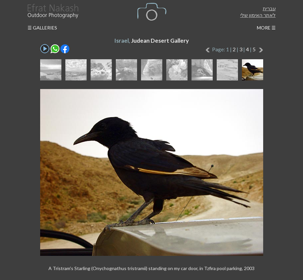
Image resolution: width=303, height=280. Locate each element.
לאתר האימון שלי (258, 15)
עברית (269, 8)
